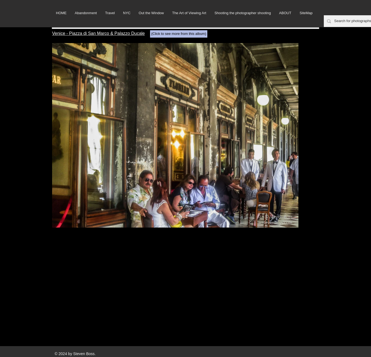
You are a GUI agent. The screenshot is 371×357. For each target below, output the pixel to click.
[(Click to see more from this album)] (178, 34)
